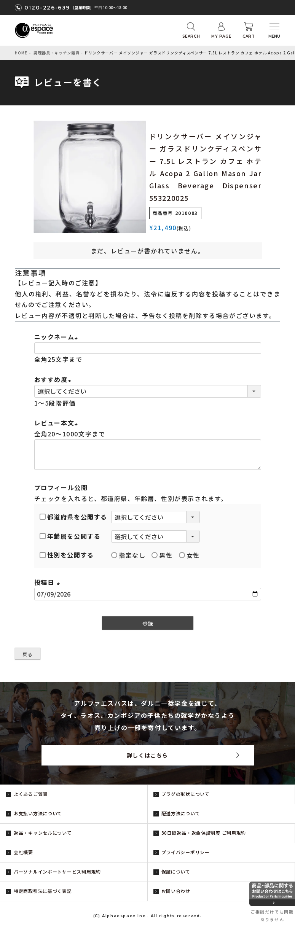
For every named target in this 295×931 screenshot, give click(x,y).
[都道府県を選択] (155, 517)
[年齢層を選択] (155, 536)
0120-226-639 (47, 7)
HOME (21, 53)
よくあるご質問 (31, 794)
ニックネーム (57, 336)
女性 (189, 555)
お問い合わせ (175, 891)
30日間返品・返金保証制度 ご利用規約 (203, 832)
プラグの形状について (185, 794)
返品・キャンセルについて (43, 832)
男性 (161, 555)
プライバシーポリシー (185, 852)
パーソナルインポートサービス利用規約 (57, 871)
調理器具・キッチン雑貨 (56, 53)
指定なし (128, 555)
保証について (175, 871)
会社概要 (23, 852)
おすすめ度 (54, 379)
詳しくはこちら (147, 755)
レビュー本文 (57, 422)
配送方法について (180, 813)
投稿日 (48, 582)
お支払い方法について (38, 813)
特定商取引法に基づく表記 (43, 891)
